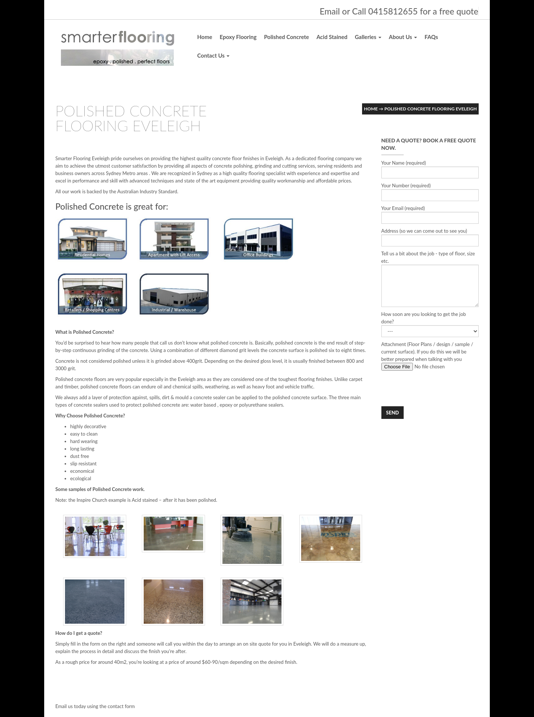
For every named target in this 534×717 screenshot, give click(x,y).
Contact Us (213, 55)
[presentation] (437, 388)
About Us (403, 36)
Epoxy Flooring (238, 36)
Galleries (368, 36)
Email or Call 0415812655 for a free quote (399, 11)
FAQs (431, 36)
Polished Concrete (286, 36)
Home (204, 36)
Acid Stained (331, 36)
